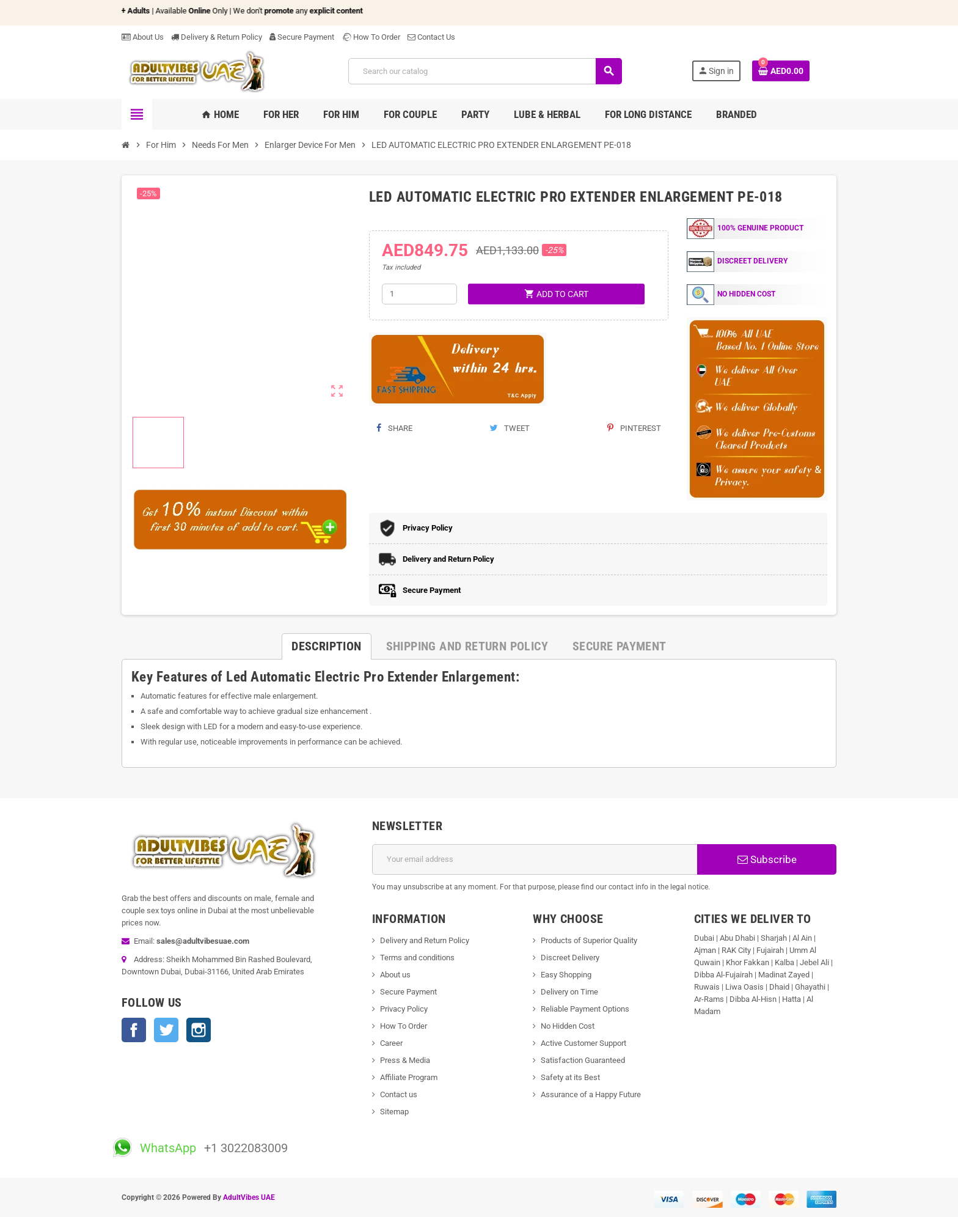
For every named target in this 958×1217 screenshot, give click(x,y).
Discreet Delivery (570, 957)
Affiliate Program (408, 1077)
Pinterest (634, 428)
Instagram (198, 1030)
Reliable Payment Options (585, 1008)
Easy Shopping (566, 974)
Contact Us (431, 37)
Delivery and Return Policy (424, 940)
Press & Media (405, 1060)
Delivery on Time (569, 991)
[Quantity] (420, 294)
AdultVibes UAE (249, 1197)
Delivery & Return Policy (216, 37)
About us (395, 974)
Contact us (398, 1094)
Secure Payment (301, 37)
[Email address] (535, 859)
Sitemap (394, 1111)
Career (391, 1043)
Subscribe (767, 859)
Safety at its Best (570, 1077)
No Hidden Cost (567, 1026)
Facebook (134, 1030)
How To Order (371, 37)
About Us (143, 37)
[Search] (484, 71)
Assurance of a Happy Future (591, 1094)
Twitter (166, 1030)
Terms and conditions (417, 957)
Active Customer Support (583, 1043)
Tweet (509, 428)
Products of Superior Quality (589, 940)
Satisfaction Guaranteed (583, 1060)
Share (394, 428)
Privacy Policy (404, 1008)
